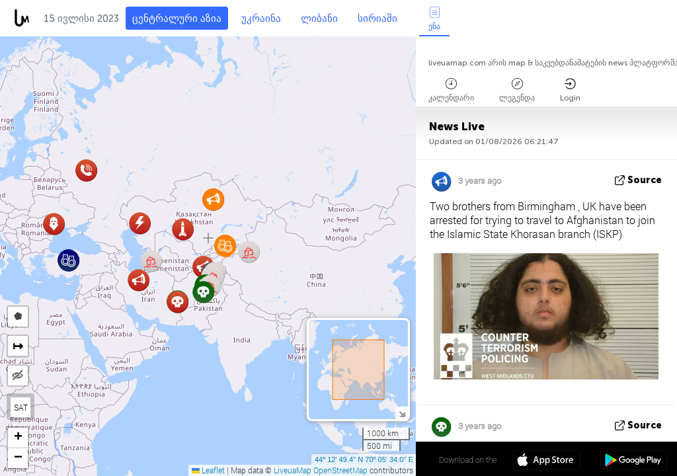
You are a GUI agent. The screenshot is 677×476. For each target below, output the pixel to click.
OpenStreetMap (340, 470)
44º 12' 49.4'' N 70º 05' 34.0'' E (364, 459)
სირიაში (377, 18)
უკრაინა (261, 18)
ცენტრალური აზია (176, 18)
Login (570, 90)
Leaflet (208, 470)
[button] (138, 280)
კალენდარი (451, 90)
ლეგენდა (517, 90)
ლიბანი (319, 18)
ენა (434, 19)
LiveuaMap (292, 470)
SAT (21, 407)
